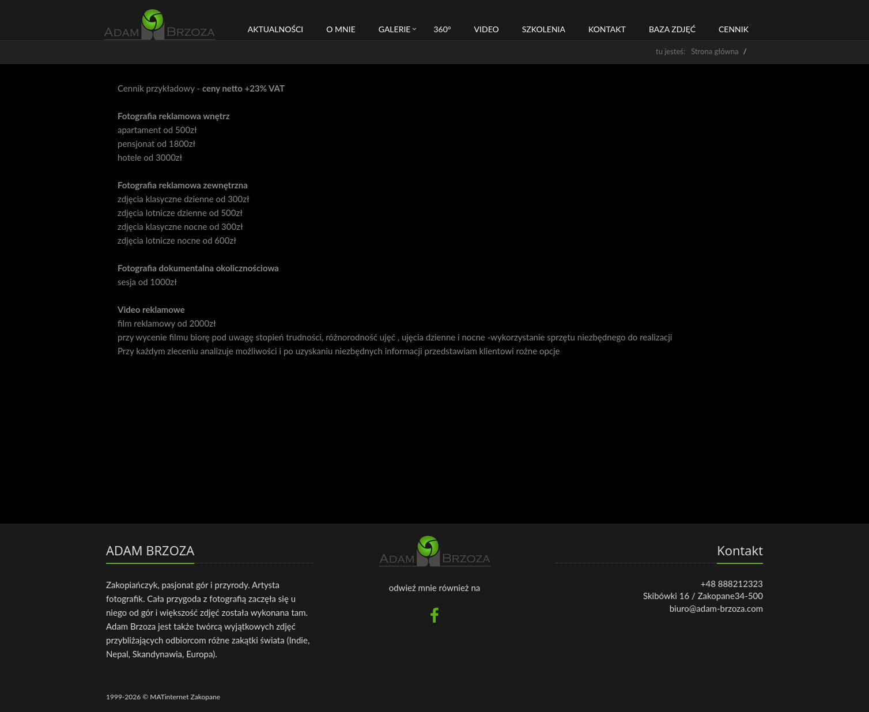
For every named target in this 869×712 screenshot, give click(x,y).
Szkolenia (543, 29)
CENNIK (734, 29)
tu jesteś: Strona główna (697, 51)
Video (486, 29)
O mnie (340, 29)
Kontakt (607, 29)
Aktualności (276, 29)
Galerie (395, 29)
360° (442, 29)
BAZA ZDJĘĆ (672, 29)
